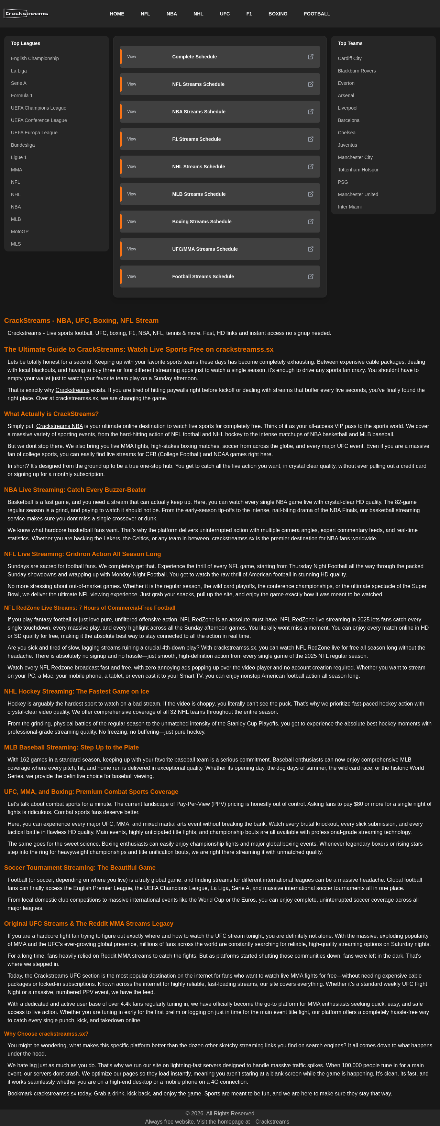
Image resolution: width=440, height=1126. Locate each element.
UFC (225, 13)
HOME (117, 13)
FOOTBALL (317, 13)
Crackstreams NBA (59, 426)
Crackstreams (73, 390)
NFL (145, 13)
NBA (172, 13)
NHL (199, 13)
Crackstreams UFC (57, 976)
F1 (249, 13)
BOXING (277, 13)
